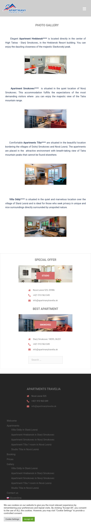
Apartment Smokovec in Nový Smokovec (32, 439)
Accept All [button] (28, 519)
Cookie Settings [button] (12, 519)
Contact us (12, 492)
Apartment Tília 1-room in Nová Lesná (31, 444)
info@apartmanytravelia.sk (45, 300)
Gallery (10, 464)
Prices (10, 459)
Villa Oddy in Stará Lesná (24, 429)
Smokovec (45, 325)
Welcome (12, 420)
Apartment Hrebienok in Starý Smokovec (32, 434)
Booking (11, 454)
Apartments (13, 425)
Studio (45, 275)
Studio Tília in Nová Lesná (25, 449)
